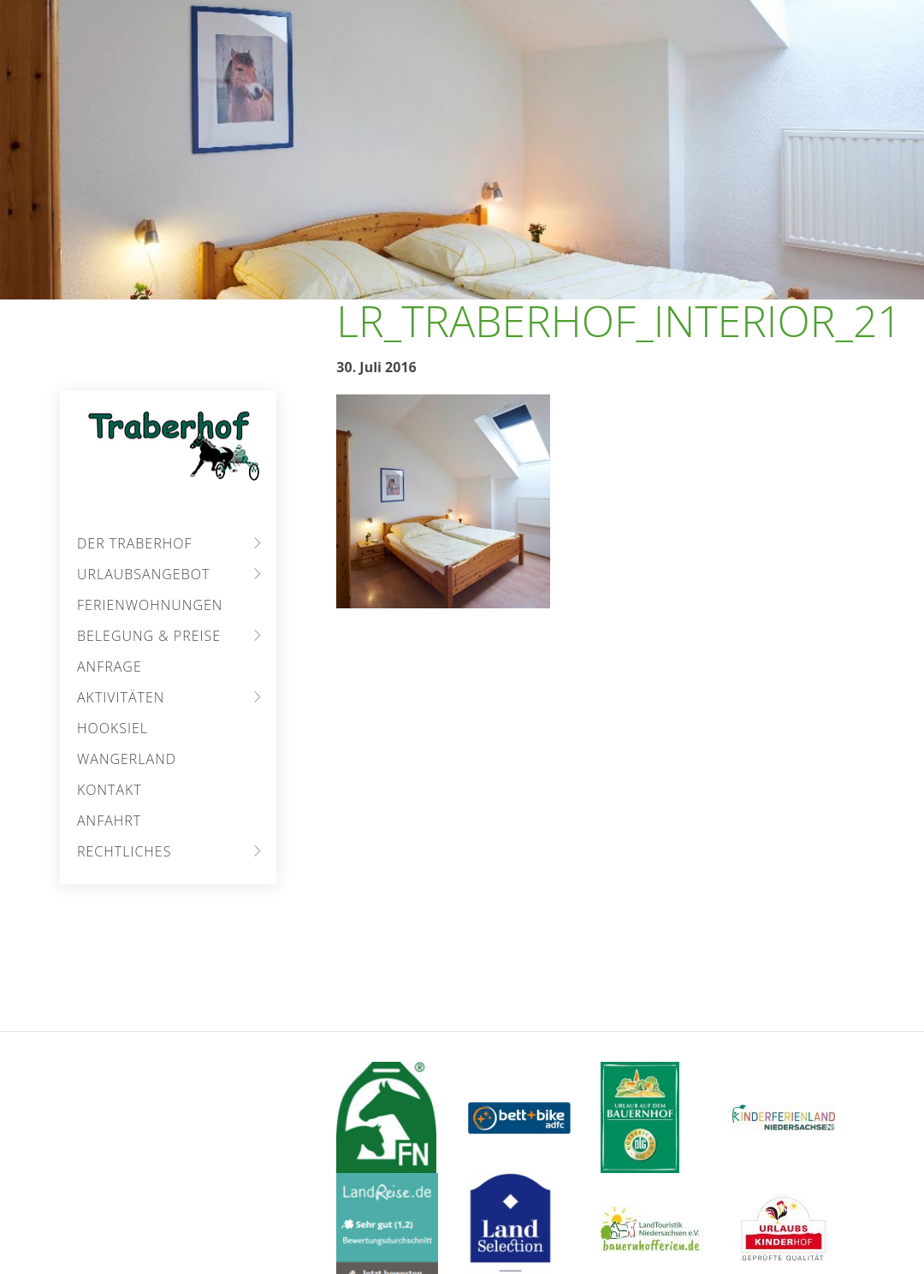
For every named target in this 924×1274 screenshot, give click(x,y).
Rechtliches (124, 851)
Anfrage (109, 666)
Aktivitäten (120, 697)
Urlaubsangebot (143, 574)
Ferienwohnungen (149, 605)
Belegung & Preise (149, 635)
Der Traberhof (134, 543)
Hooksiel (112, 728)
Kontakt (109, 789)
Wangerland (126, 759)
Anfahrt (109, 820)
